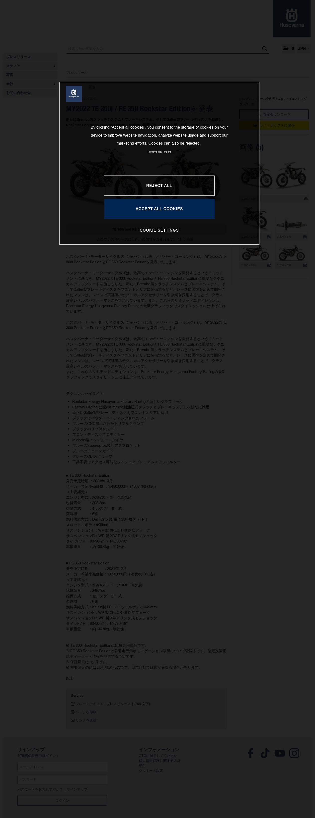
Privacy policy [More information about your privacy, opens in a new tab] (155, 151)
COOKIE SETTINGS (159, 230)
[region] (159, 163)
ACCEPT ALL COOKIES (159, 209)
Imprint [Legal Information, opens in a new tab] (167, 151)
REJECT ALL (159, 185)
